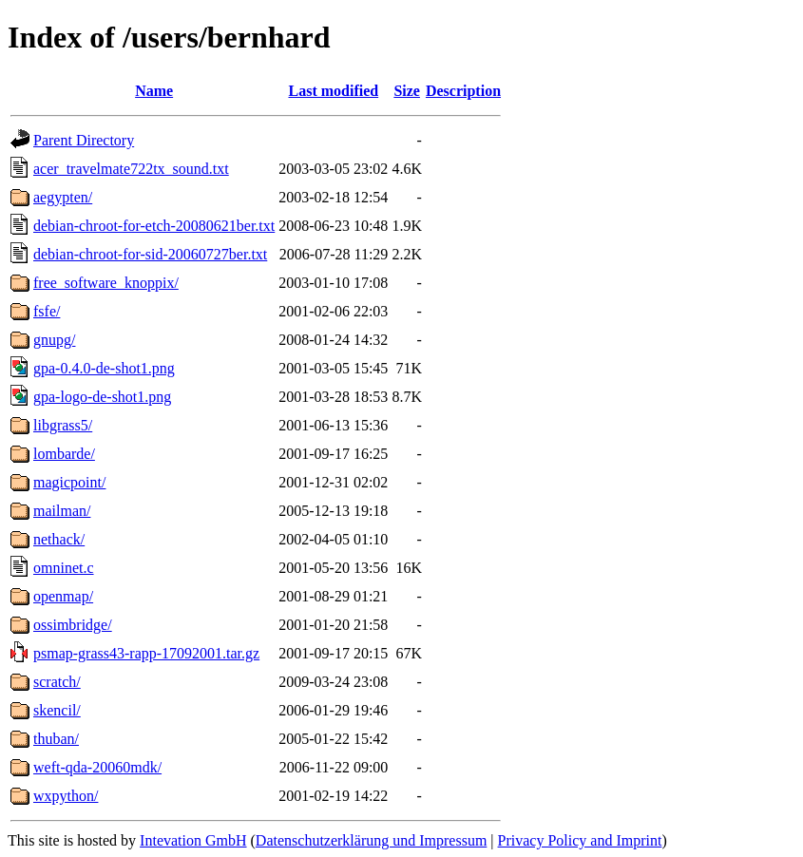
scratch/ (57, 682)
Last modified (333, 91)
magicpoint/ (69, 482)
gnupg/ (54, 340)
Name (154, 91)
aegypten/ (62, 197)
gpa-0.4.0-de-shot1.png (104, 368)
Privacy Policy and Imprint (580, 840)
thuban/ (56, 739)
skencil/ (57, 710)
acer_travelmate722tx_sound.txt (131, 169)
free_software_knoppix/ (106, 283)
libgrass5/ (62, 425)
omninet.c (63, 568)
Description (463, 91)
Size (406, 91)
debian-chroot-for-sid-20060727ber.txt (150, 254)
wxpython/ (65, 796)
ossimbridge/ (72, 625)
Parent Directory (83, 140)
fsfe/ (46, 311)
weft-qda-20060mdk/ (97, 767)
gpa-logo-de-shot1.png (102, 397)
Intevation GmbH (193, 840)
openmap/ (63, 596)
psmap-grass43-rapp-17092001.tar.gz (146, 653)
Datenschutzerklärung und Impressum (371, 840)
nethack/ (59, 539)
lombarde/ (64, 454)
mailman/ (61, 511)
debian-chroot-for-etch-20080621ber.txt (154, 226)
